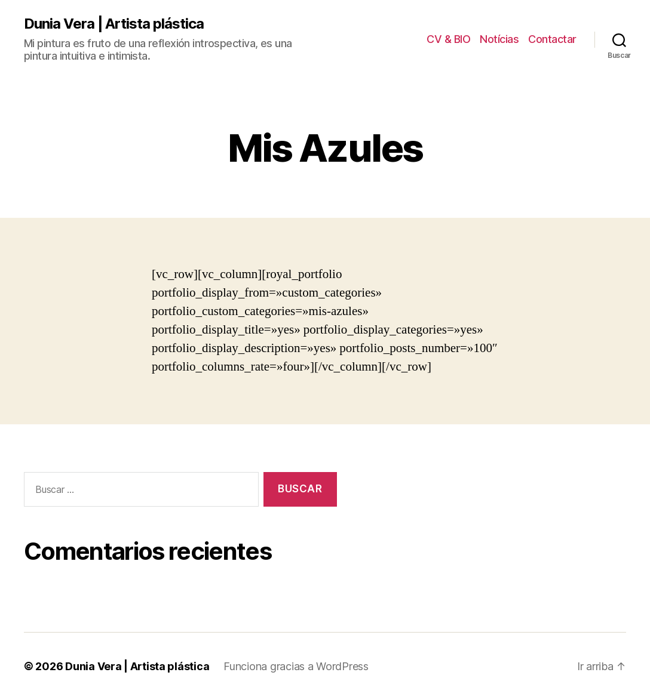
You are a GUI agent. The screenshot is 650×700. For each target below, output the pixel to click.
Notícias (499, 39)
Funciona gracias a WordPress (295, 666)
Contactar (552, 39)
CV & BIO (448, 39)
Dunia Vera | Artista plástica (114, 24)
